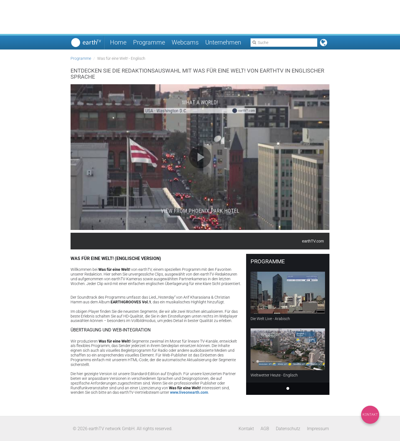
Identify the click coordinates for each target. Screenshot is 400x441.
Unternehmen (223, 42)
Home (118, 42)
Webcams (185, 42)
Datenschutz (288, 428)
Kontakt (370, 415)
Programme (149, 42)
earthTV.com (313, 241)
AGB (265, 428)
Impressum (318, 428)
